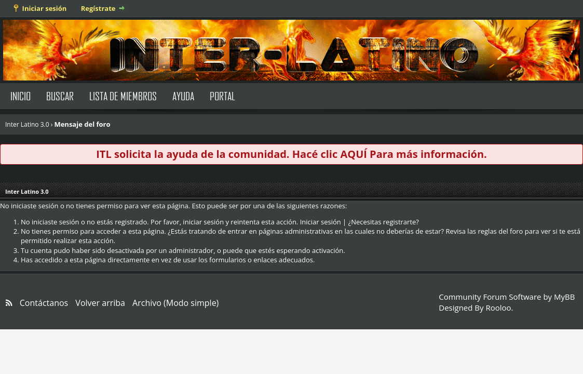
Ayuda (183, 95)
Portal (222, 95)
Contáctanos (44, 303)
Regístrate (98, 8)
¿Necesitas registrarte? (383, 221)
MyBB (564, 296)
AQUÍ (353, 154)
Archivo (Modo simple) (175, 303)
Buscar (60, 95)
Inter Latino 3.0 (27, 124)
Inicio (20, 95)
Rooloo (498, 307)
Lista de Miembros (123, 95)
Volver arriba (100, 303)
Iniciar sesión (44, 8)
